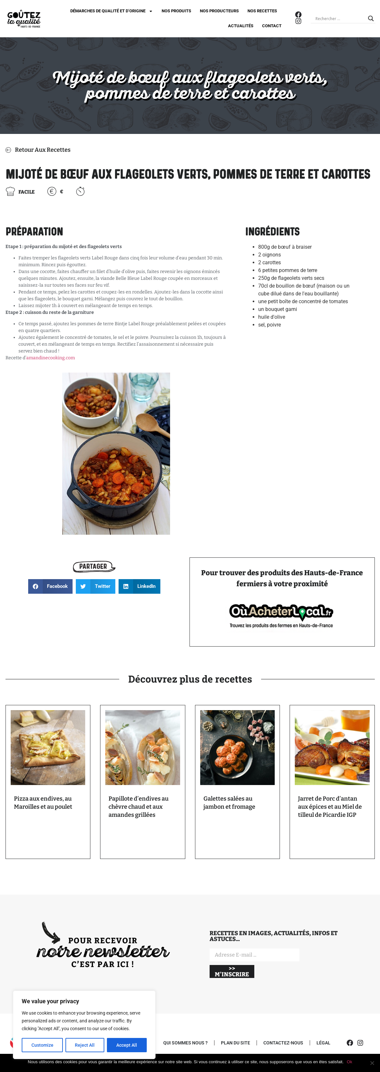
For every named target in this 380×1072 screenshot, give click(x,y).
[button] (50, 586)
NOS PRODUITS (176, 10)
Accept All (127, 1045)
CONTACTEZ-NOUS (283, 1042)
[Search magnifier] (370, 18)
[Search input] (340, 18)
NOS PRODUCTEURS (219, 10)
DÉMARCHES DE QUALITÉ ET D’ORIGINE (111, 11)
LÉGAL (323, 1042)
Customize (42, 1045)
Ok (349, 1061)
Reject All (85, 1045)
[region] (84, 1025)
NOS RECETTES (262, 10)
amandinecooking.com (51, 358)
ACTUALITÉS (240, 25)
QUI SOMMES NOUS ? (185, 1042)
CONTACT (272, 25)
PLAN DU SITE (235, 1042)
